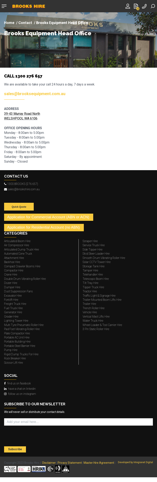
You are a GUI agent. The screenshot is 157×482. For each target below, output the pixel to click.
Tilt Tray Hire (90, 283)
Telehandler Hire (93, 274)
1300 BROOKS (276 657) (21, 184)
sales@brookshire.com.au (22, 189)
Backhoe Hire (12, 262)
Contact (25, 23)
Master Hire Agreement (99, 462)
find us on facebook (17, 383)
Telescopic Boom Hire (96, 278)
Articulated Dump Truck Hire (21, 249)
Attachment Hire (14, 258)
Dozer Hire (10, 283)
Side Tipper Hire (92, 249)
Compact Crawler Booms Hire (22, 266)
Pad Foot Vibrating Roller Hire (22, 329)
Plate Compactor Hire (17, 333)
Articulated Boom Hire (17, 241)
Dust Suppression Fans (18, 291)
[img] (78, 40)
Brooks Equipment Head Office (47, 33)
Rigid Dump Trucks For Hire (21, 354)
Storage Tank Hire (93, 266)
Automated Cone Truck (18, 253)
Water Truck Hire (93, 320)
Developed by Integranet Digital (135, 462)
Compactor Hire (13, 270)
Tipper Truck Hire (93, 287)
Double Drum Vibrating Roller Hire (25, 278)
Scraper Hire (90, 241)
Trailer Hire (89, 303)
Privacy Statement (70, 462)
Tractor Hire (90, 291)
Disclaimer (49, 462)
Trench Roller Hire (93, 308)
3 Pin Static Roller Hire (96, 329)
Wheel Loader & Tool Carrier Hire (102, 325)
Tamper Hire (90, 270)
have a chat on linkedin (20, 388)
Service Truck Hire (94, 245)
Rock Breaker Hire (15, 358)
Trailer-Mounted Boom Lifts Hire (102, 299)
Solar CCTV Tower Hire (97, 262)
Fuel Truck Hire (13, 308)
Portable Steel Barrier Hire (19, 346)
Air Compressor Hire (16, 245)
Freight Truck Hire (15, 303)
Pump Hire (10, 350)
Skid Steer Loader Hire (96, 253)
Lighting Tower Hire (16, 320)
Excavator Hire (13, 295)
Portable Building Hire (17, 341)
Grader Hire (11, 316)
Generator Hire (13, 312)
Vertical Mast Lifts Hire (96, 316)
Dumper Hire (12, 287)
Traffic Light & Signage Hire (99, 295)
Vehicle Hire (90, 312)
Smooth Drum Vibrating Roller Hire (104, 258)
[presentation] (28, 436)
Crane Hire (10, 274)
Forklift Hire (11, 299)
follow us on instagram (20, 393)
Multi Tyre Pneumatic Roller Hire (24, 325)
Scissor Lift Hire (13, 362)
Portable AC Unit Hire (16, 337)
